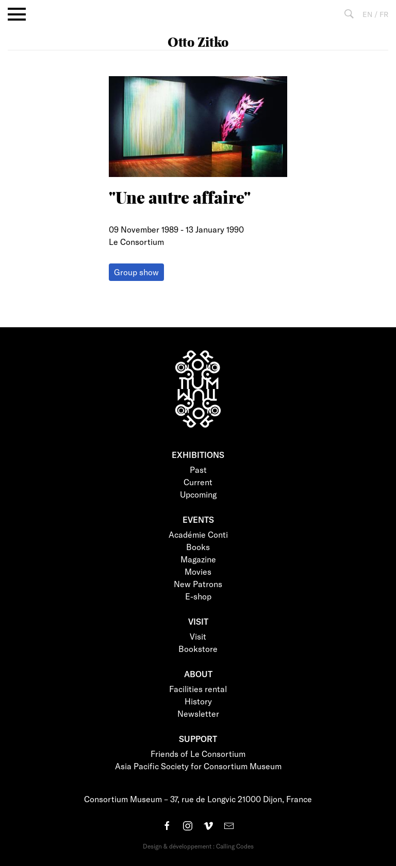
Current (198, 482)
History (198, 701)
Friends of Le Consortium (198, 753)
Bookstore (198, 648)
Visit (198, 636)
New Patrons (198, 584)
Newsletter (198, 713)
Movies (198, 571)
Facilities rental (198, 689)
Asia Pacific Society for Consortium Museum (198, 766)
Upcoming (198, 494)
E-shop (198, 596)
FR (384, 14)
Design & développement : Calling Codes (198, 846)
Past (198, 469)
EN (367, 14)
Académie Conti (198, 534)
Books (198, 547)
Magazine (198, 559)
